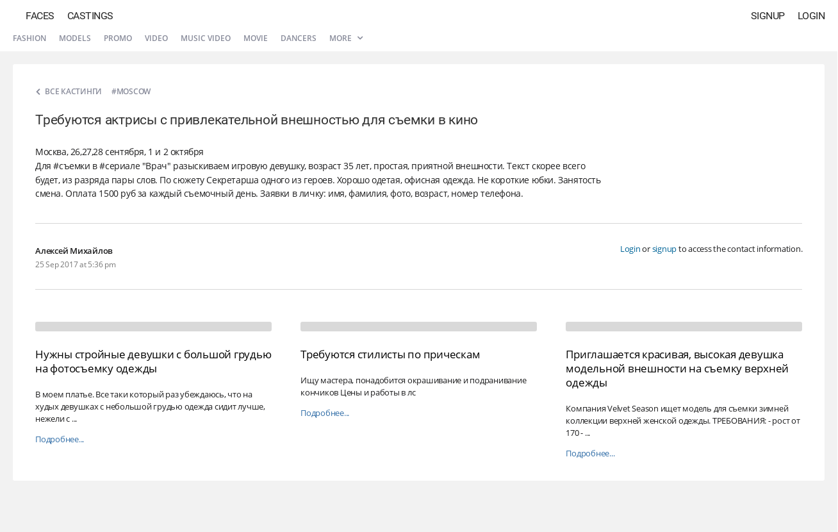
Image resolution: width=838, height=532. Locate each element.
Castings (90, 16)
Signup (768, 16)
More (346, 38)
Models (75, 38)
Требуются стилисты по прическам (390, 354)
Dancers (298, 38)
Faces (40, 16)
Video (156, 38)
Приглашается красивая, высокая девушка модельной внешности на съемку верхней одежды (677, 368)
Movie (255, 38)
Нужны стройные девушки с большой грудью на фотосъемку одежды (153, 361)
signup (664, 248)
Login (811, 16)
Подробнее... (59, 439)
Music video (206, 38)
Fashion (29, 38)
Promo (118, 38)
